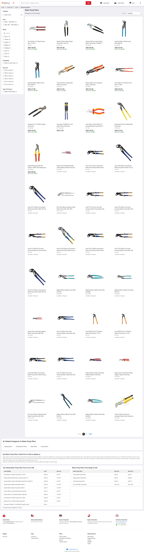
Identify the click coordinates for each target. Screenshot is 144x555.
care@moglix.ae (123, 521)
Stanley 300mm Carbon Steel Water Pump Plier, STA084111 (18, 481)
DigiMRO (90, 541)
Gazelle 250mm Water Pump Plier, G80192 (14, 484)
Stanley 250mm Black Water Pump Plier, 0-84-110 (16, 478)
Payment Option (63, 541)
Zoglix (89, 543)
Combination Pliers (21, 446)
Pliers (16, 7)
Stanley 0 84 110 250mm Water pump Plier (14, 501)
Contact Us (33, 536)
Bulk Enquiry (91, 536)
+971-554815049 (121, 525)
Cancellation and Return (65, 538)
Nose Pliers (34, 446)
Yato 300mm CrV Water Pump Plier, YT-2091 (14, 497)
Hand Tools (10, 7)
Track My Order (34, 538)
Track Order (120, 3)
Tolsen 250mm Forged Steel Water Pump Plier (15, 491)
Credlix (89, 540)
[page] (89, 434)
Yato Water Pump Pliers (79, 481)
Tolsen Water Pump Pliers (79, 474)
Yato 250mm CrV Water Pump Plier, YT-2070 (14, 474)
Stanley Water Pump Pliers (79, 478)
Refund (61, 540)
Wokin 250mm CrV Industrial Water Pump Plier (15, 494)
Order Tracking (62, 536)
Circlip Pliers (44, 446)
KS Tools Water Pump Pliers (80, 484)
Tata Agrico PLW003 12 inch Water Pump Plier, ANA (16, 504)
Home (2, 7)
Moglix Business (92, 538)
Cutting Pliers (8, 446)
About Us (5, 536)
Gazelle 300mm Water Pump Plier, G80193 (14, 488)
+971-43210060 (121, 523)
